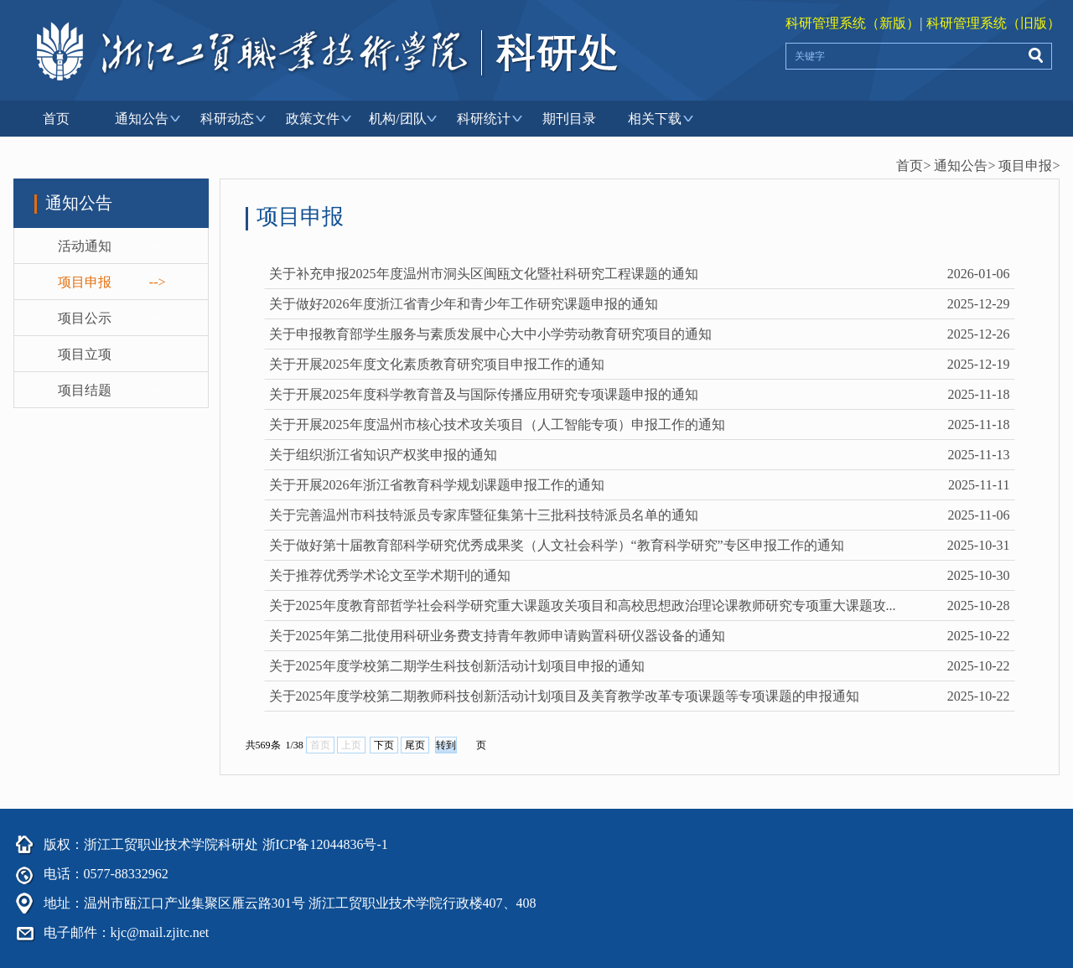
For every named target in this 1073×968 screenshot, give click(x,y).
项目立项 (84, 354)
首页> (913, 165)
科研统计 (484, 118)
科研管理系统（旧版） (993, 23)
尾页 (415, 745)
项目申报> (1029, 165)
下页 (384, 745)
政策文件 (313, 118)
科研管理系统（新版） (852, 23)
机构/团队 (397, 118)
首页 (56, 118)
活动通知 (84, 246)
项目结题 (84, 390)
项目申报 (84, 282)
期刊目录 (569, 118)
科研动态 (227, 118)
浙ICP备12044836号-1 (325, 844)
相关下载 (655, 118)
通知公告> (964, 165)
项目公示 (84, 318)
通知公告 (141, 118)
